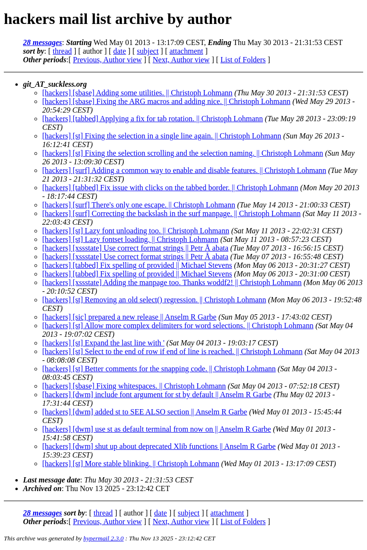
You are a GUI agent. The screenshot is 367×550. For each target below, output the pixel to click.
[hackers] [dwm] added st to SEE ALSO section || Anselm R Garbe (144, 412)
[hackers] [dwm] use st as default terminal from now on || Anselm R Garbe (156, 429)
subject (147, 51)
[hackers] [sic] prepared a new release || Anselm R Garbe (129, 317)
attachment (186, 51)
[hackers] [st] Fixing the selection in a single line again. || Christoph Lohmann (161, 136)
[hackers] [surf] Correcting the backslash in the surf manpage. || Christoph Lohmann (171, 213)
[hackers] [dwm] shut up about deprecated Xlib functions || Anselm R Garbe (159, 446)
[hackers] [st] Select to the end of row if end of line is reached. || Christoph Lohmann (172, 351)
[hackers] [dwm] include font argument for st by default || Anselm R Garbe (157, 394)
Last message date (51, 480)
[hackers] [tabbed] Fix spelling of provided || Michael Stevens (137, 265)
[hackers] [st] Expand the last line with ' (103, 343)
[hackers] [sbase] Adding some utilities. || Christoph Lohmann (137, 93)
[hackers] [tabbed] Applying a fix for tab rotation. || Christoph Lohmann (152, 119)
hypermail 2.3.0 (103, 538)
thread (62, 51)
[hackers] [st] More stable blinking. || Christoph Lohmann (130, 463)
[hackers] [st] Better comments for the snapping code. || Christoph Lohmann (159, 369)
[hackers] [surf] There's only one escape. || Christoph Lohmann (138, 205)
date (119, 51)
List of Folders (243, 60)
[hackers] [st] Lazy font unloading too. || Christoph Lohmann (135, 231)
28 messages (42, 42)
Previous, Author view (107, 60)
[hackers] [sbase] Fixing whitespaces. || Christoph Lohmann (134, 386)
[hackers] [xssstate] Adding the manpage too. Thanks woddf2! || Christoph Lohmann (172, 282)
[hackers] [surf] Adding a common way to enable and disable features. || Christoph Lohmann (184, 170)
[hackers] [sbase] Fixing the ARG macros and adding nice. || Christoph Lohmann (166, 101)
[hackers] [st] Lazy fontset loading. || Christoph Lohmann (130, 239)
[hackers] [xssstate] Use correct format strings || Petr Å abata (135, 248)
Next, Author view (181, 60)
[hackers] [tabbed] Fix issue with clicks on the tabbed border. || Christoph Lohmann (170, 187)
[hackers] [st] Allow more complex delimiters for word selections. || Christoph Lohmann (177, 325)
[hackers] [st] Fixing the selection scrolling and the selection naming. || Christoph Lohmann (182, 153)
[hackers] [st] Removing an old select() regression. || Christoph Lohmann (154, 300)
